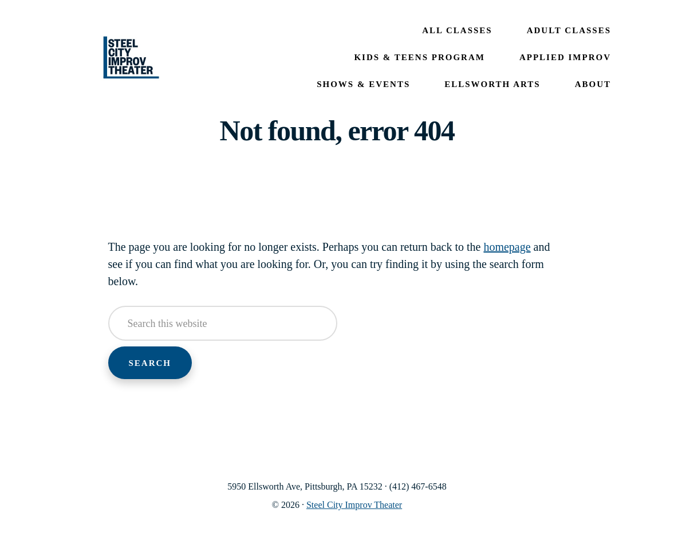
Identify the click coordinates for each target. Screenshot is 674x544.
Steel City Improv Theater (131, 58)
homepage (506, 247)
